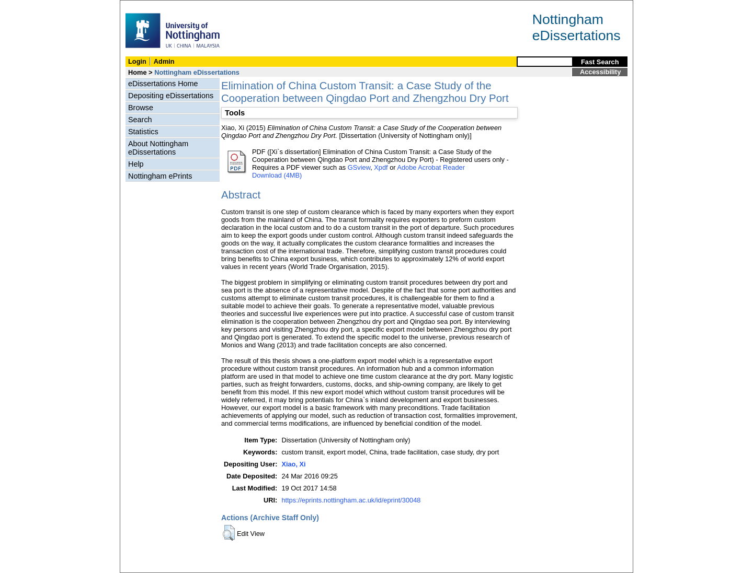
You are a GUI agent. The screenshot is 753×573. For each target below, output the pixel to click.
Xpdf (380, 167)
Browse (140, 107)
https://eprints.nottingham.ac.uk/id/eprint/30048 (350, 500)
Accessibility (600, 72)
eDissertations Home (163, 83)
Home (137, 72)
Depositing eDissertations (170, 95)
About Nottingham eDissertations (158, 147)
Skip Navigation (143, 6)
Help (136, 164)
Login (137, 61)
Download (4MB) (277, 175)
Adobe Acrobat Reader (430, 167)
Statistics (143, 131)
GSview (359, 167)
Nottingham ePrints (160, 176)
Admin (164, 61)
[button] (229, 533)
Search (140, 119)
